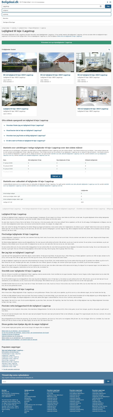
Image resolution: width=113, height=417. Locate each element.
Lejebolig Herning (97, 391)
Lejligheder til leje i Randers (10, 365)
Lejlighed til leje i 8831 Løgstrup (14, 77)
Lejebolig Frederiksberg (77, 409)
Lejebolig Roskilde (75, 411)
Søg (108, 6)
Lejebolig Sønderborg (98, 408)
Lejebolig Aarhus (52, 409)
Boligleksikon (28, 406)
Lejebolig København (53, 391)
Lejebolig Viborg (74, 396)
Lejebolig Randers (75, 395)
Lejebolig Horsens (97, 409)
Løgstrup (43, 28)
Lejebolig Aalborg (52, 401)
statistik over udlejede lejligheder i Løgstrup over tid (34, 155)
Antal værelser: (7, 81)
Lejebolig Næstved (52, 403)
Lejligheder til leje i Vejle (9, 366)
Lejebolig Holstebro (98, 403)
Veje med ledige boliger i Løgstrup (12, 350)
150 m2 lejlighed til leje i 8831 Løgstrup (93, 109)
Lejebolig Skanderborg (99, 411)
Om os (26, 391)
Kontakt (26, 393)
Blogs (26, 403)
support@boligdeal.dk (8, 395)
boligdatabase (40, 2)
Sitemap (26, 411)
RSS (25, 412)
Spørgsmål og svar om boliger (33, 404)
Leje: (4, 80)
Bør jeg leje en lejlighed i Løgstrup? (63, 209)
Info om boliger (28, 409)
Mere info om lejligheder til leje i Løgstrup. (69, 36)
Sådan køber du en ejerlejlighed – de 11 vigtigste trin (17, 338)
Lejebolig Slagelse (75, 398)
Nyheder (26, 401)
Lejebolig (14, 28)
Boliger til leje (96, 399)
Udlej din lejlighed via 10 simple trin (12, 336)
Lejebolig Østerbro (97, 404)
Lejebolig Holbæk (52, 411)
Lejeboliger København (99, 393)
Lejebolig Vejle (74, 404)
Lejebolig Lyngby (75, 401)
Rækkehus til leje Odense (99, 406)
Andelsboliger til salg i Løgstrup (11, 353)
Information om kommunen (10, 352)
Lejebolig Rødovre (97, 398)
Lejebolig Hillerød (52, 399)
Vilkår (26, 395)
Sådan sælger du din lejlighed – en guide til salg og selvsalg (19, 339)
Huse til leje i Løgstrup (8, 360)
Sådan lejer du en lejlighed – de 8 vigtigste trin (15, 331)
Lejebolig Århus (51, 406)
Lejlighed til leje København (55, 395)
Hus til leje (50, 393)
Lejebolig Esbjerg (75, 408)
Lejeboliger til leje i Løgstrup (10, 358)
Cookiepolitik (28, 399)
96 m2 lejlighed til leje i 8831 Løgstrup (55, 75)
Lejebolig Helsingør (97, 395)
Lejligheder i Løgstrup (8, 355)
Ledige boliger (5, 28)
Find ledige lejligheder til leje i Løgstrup (35, 209)
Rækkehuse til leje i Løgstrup (10, 361)
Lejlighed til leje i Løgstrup (12, 209)
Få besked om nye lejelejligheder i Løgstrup (56, 42)
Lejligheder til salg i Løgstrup (10, 357)
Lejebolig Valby (96, 401)
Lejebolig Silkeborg (75, 403)
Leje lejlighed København (77, 393)
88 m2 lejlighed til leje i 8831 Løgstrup (18, 75)
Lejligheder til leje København (100, 396)
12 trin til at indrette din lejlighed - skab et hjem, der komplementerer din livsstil (25, 332)
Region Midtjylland (34, 28)
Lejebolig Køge (51, 408)
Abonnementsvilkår (30, 396)
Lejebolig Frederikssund (77, 399)
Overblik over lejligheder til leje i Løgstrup (91, 209)
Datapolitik (27, 398)
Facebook (3, 411)
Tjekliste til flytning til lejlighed (11, 334)
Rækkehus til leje (52, 396)
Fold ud (55, 176)
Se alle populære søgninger (11, 369)
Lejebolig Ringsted (75, 406)
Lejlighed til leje (23, 28)
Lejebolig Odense (52, 398)
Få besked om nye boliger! (107, 2)
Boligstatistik (28, 408)
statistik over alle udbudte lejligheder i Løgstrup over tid (67, 153)
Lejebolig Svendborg (76, 391)
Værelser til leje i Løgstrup (9, 363)
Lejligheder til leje (52, 404)
